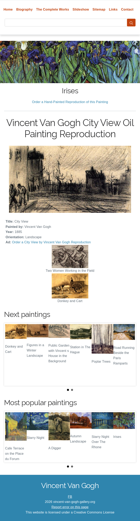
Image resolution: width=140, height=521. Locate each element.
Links (113, 9)
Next (129, 354)
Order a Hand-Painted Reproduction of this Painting (70, 102)
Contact (127, 9)
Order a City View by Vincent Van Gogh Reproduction (51, 242)
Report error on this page (70, 507)
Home (8, 9)
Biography (24, 9)
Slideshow (81, 9)
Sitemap (98, 9)
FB (70, 496)
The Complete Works (52, 9)
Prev (10, 354)
